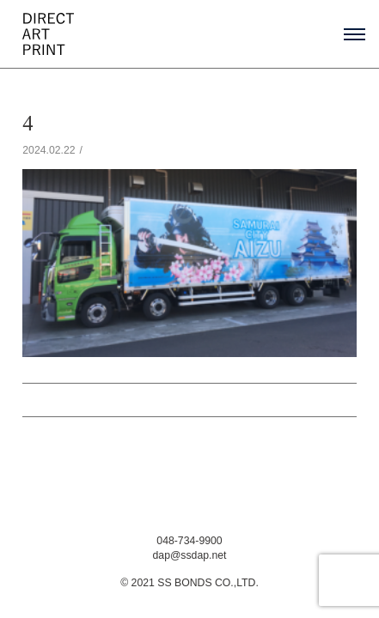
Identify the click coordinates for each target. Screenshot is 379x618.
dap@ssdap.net (190, 555)
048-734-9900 (189, 541)
